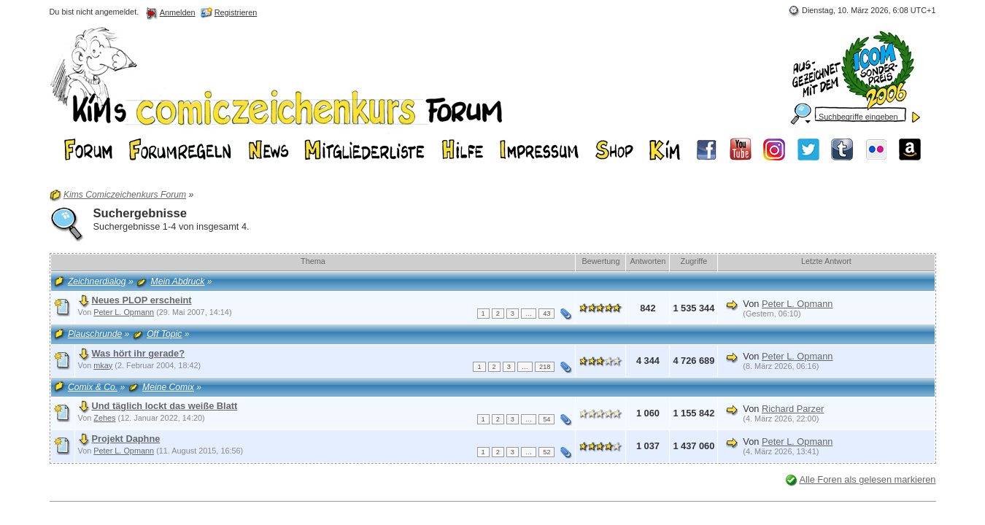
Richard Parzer (793, 408)
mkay (102, 365)
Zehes (104, 417)
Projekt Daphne (126, 438)
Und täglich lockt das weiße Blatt (165, 405)
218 (544, 366)
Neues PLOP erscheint (142, 300)
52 (546, 452)
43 (546, 313)
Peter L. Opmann (123, 312)
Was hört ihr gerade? (138, 353)
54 (546, 419)
